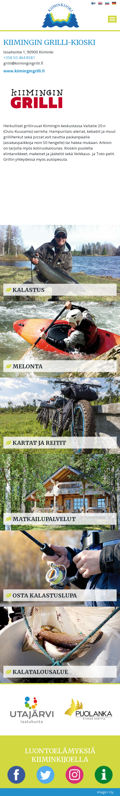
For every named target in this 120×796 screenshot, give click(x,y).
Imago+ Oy (105, 792)
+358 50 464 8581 (19, 57)
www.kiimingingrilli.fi (24, 71)
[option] (31, 710)
